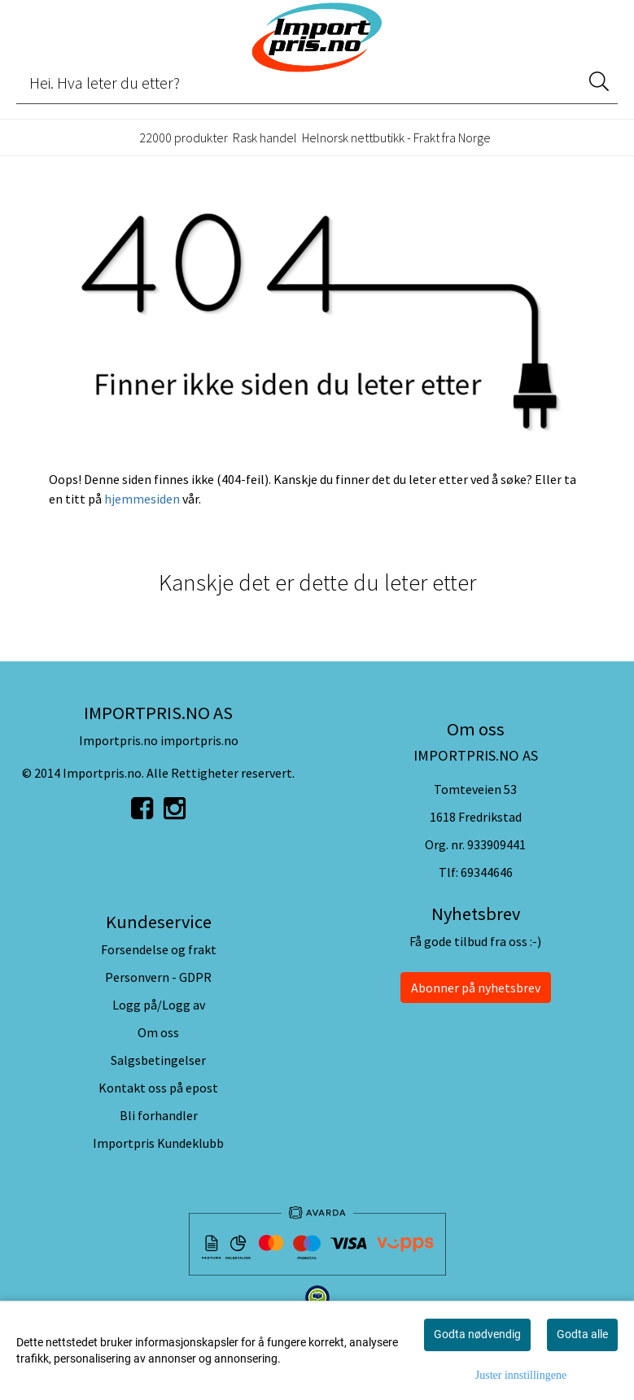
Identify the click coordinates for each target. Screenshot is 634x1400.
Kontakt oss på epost (158, 1087)
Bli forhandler (159, 1115)
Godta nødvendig (477, 1334)
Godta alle (582, 1334)
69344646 (487, 872)
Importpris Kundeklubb (158, 1143)
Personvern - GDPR (158, 977)
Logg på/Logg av (158, 1005)
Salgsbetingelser (158, 1060)
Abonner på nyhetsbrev (475, 987)
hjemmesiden (142, 499)
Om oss (158, 1032)
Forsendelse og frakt (158, 949)
